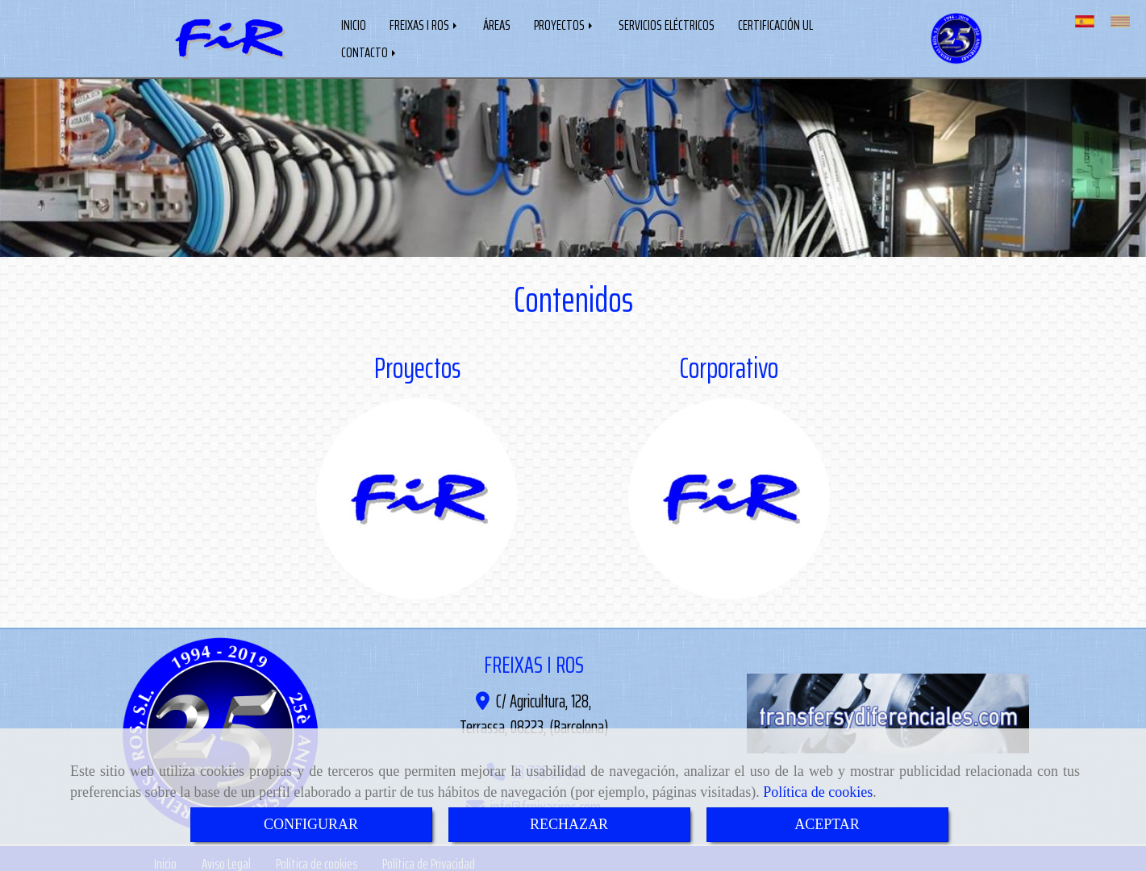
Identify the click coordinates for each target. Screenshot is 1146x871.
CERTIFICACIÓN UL (775, 23)
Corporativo (728, 365)
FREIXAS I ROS (425, 23)
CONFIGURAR (311, 824)
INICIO (353, 23)
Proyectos (417, 365)
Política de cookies (818, 792)
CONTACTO (369, 50)
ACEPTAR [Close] (827, 824)
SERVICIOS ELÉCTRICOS (667, 23)
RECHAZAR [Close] (569, 824)
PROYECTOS (564, 23)
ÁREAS (496, 23)
